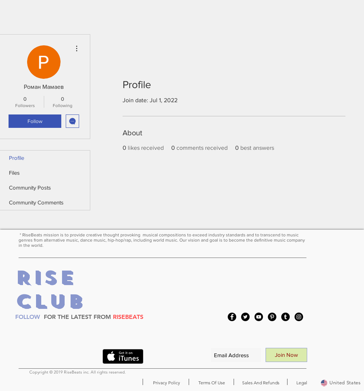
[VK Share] (82, 358)
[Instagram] (299, 317)
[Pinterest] (272, 317)
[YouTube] (258, 317)
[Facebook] (232, 317)
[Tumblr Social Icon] (285, 317)
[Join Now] (286, 355)
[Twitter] (245, 317)
